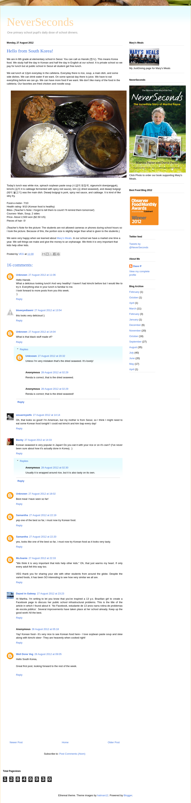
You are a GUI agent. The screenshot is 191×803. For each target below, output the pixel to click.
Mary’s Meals (64, 238)
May (131, 363)
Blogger (128, 795)
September (135, 341)
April (131, 302)
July (131, 352)
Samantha (22, 515)
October (133, 297)
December (135, 325)
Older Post (114, 742)
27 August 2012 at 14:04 (42, 331)
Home (65, 742)
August (133, 347)
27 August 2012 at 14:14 (46, 414)
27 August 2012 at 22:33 (42, 558)
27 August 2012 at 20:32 (51, 355)
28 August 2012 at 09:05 (48, 654)
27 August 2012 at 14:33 (38, 439)
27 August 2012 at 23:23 (50, 593)
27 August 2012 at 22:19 (42, 515)
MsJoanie (21, 558)
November (135, 330)
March (132, 308)
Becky (19, 439)
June (132, 358)
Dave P (137, 266)
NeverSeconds (40, 21)
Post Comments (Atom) (72, 753)
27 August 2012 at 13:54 (48, 310)
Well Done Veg (24, 654)
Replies (24, 349)
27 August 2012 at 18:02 (42, 493)
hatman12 (102, 795)
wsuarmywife (24, 414)
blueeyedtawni (24, 310)
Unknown (21, 274)
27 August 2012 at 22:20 (42, 536)
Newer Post (16, 742)
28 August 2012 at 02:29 (54, 372)
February (134, 291)
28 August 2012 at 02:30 (54, 467)
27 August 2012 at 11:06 (42, 274)
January (133, 319)
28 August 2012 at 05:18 (45, 629)
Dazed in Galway (26, 593)
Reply (19, 299)
